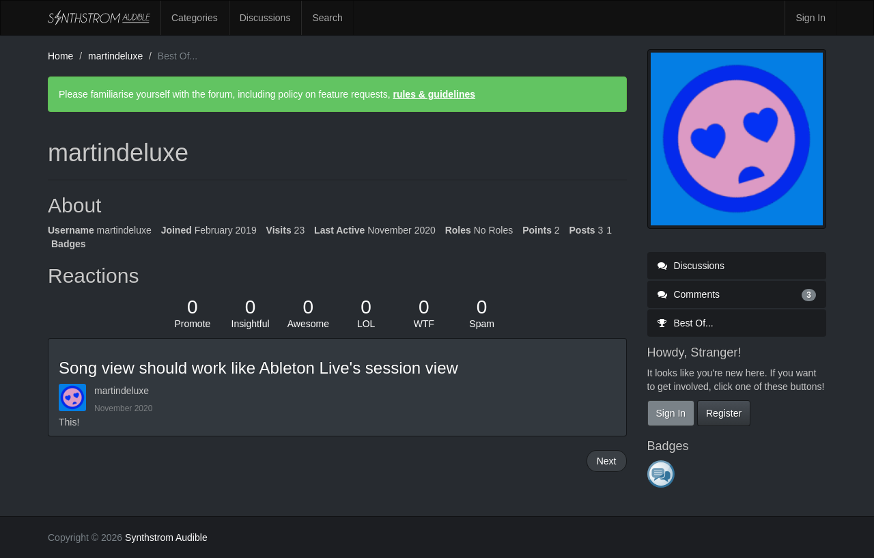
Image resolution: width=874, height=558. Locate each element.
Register (724, 413)
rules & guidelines (434, 94)
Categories (194, 17)
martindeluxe (121, 390)
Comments (737, 294)
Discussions (265, 17)
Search (327, 17)
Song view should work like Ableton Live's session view (258, 368)
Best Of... (686, 323)
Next (607, 461)
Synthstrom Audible (99, 18)
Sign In (810, 17)
